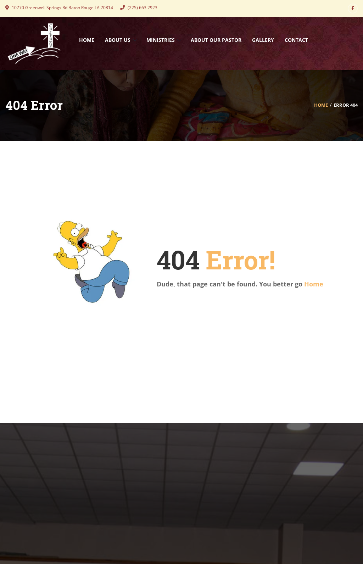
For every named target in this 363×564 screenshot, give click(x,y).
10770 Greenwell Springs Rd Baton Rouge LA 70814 (59, 8)
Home (321, 105)
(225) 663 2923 (138, 8)
